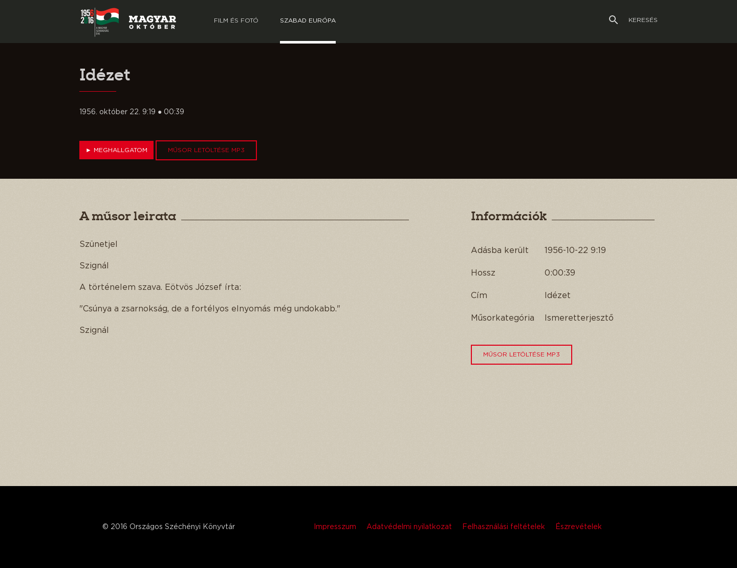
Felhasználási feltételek (503, 527)
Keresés (633, 20)
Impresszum (335, 527)
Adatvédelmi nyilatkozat (409, 527)
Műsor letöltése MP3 (206, 150)
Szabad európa (308, 20)
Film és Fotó (236, 20)
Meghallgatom (116, 150)
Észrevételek (578, 527)
